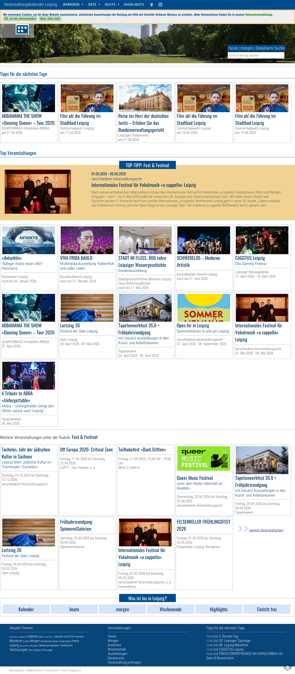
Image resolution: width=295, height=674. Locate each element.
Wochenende (46, 641)
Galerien (32, 636)
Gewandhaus (25, 646)
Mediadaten (16, 670)
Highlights (134, 4)
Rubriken (71, 4)
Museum (15, 640)
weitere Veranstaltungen (260, 530)
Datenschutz (34, 670)
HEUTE (110, 4)
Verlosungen (18, 649)
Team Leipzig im (71, 670)
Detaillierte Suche (270, 48)
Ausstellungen (64, 641)
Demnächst (13, 637)
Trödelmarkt (66, 645)
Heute (54, 641)
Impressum (51, 670)
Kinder (26, 641)
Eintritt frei (69, 636)
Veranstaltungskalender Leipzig (30, 4)
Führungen (47, 649)
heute (233, 48)
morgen (247, 48)
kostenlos (114, 645)
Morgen (35, 641)
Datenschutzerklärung (258, 14)
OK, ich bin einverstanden (20, 18)
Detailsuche (116, 658)
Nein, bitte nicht (50, 18)
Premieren (79, 636)
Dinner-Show (48, 637)
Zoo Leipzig (35, 649)
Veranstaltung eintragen (124, 662)
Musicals (34, 645)
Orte (92, 4)
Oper (41, 636)
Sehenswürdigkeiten (49, 645)
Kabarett (58, 636)
